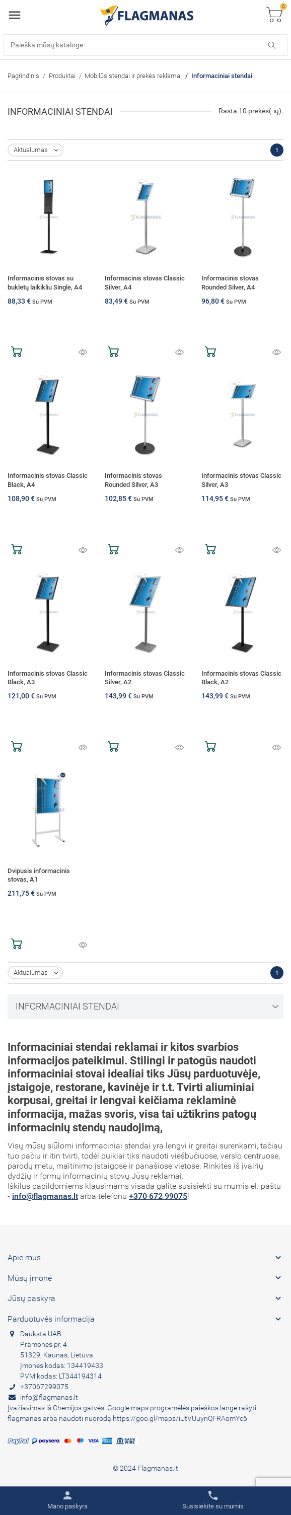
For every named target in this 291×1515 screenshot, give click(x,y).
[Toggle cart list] (274, 15)
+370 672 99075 (158, 1196)
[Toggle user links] (67, 1500)
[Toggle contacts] (213, 1500)
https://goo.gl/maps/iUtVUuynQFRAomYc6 (180, 1418)
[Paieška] (145, 45)
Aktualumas (38, 150)
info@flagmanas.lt (45, 1196)
